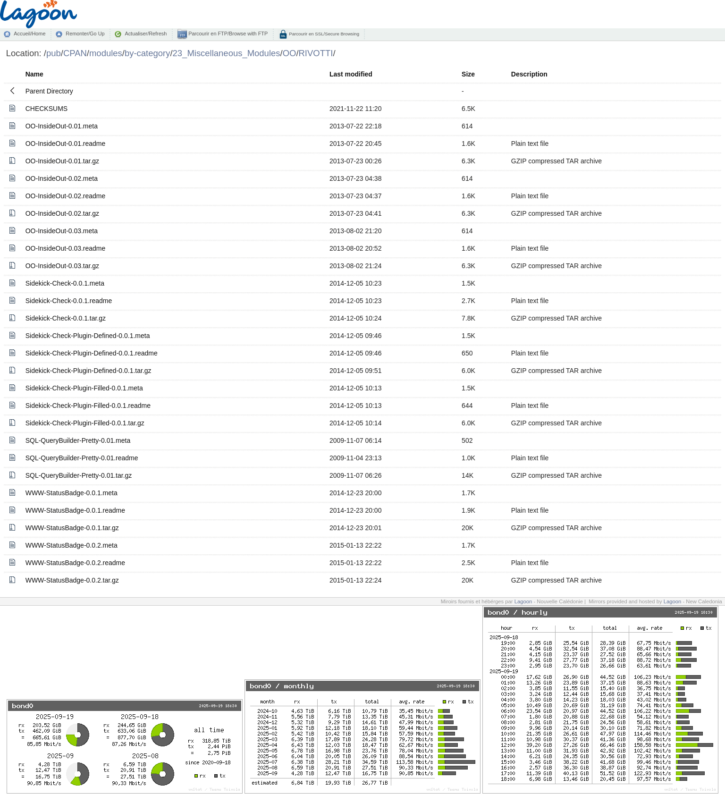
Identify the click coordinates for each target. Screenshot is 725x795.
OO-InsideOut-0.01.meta (61, 126)
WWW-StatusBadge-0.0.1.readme (75, 510)
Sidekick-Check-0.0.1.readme (68, 300)
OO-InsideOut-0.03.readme (65, 248)
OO (289, 53)
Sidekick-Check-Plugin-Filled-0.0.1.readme (88, 405)
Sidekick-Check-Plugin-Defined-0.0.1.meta (87, 335)
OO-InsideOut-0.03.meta (61, 231)
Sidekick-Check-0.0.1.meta (64, 283)
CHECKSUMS (46, 108)
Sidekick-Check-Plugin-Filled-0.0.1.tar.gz (84, 423)
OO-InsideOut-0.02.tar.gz (62, 213)
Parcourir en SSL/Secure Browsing (323, 33)
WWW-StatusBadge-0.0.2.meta (71, 545)
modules (105, 53)
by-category (147, 53)
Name (34, 74)
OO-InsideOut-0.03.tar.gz (62, 266)
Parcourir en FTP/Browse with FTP (227, 33)
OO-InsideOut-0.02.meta (61, 178)
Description (529, 74)
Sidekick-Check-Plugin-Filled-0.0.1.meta (84, 388)
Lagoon (523, 601)
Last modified (350, 74)
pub (53, 53)
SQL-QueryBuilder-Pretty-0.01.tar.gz (78, 475)
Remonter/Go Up (85, 33)
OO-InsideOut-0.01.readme (65, 143)
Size (468, 74)
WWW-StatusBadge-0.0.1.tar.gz (72, 528)
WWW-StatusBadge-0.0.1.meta (71, 493)
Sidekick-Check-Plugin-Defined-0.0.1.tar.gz (88, 370)
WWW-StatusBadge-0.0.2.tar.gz (72, 580)
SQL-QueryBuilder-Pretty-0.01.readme (81, 458)
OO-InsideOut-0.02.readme (65, 196)
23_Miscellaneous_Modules (226, 53)
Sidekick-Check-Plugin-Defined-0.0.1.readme (91, 353)
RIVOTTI (316, 53)
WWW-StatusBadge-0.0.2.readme (75, 563)
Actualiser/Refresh (146, 33)
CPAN (75, 53)
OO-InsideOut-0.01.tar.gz (62, 161)
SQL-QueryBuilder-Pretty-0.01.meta (78, 440)
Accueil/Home (29, 33)
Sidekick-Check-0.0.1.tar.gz (65, 318)
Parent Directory (49, 91)
